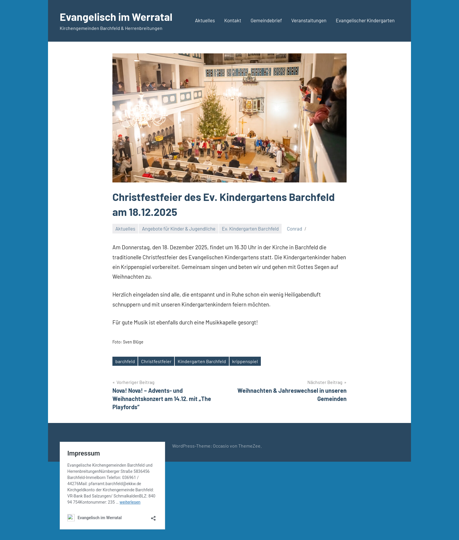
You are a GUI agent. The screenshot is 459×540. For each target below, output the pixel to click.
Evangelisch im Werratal (116, 16)
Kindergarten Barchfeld (202, 361)
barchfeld (125, 361)
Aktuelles (205, 20)
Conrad (294, 228)
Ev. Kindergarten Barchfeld (250, 228)
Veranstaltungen (308, 20)
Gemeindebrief (266, 20)
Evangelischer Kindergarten (365, 20)
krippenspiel (245, 361)
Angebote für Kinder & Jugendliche (178, 228)
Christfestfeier (156, 361)
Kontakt (232, 20)
